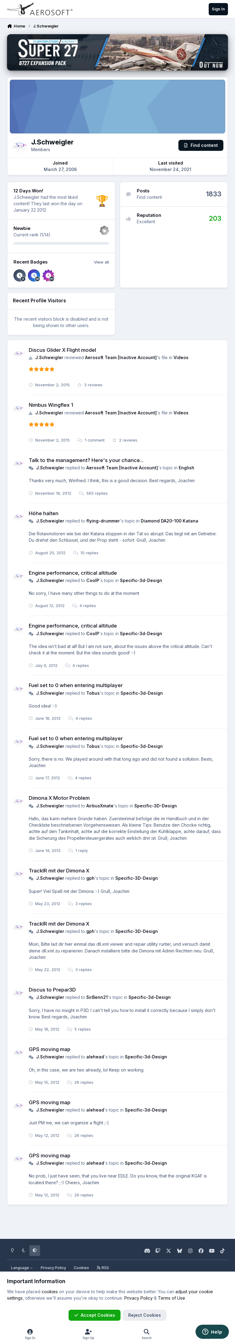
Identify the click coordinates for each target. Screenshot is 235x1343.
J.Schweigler (49, 357)
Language (22, 1267)
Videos (180, 357)
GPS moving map (49, 1049)
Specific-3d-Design (141, 580)
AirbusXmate (100, 805)
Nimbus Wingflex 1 (51, 405)
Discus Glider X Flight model (62, 350)
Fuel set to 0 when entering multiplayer (76, 685)
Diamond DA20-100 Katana (169, 520)
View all (101, 262)
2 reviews (124, 440)
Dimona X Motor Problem (59, 798)
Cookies (81, 1267)
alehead (95, 1056)
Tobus (93, 693)
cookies (50, 1291)
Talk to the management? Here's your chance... (86, 460)
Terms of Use (171, 1298)
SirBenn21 (97, 997)
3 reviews (90, 385)
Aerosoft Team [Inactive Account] (121, 357)
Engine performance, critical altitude (73, 573)
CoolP (92, 580)
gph (90, 878)
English (186, 467)
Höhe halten (43, 513)
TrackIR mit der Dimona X (59, 871)
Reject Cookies (144, 1315)
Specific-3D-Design (155, 805)
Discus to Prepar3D (52, 990)
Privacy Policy (53, 1267)
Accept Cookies (94, 1315)
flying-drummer (103, 520)
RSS (103, 1267)
